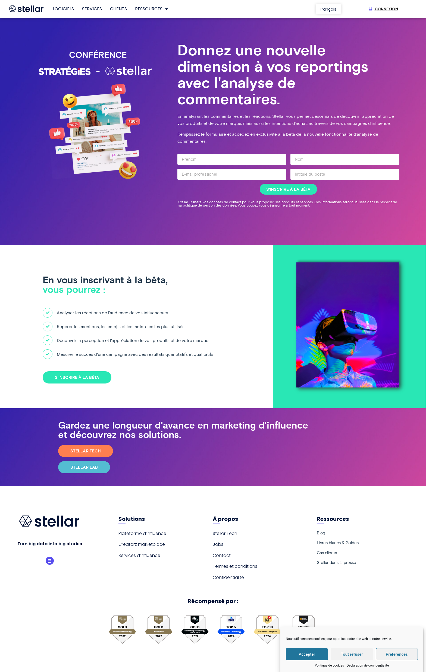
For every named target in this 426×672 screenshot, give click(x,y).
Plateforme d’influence (142, 533)
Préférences (397, 654)
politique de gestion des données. (210, 205)
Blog (321, 533)
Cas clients (328, 555)
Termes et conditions (235, 566)
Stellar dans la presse (338, 566)
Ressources (151, 9)
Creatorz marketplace (141, 544)
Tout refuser (352, 654)
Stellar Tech (225, 533)
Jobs (218, 544)
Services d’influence (139, 555)
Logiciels (63, 9)
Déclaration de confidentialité (368, 665)
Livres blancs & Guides (339, 544)
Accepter (307, 654)
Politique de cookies (329, 665)
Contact (222, 555)
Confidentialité (228, 577)
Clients (118, 9)
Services (92, 9)
